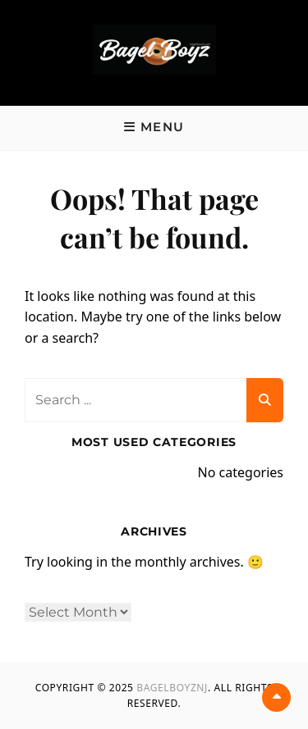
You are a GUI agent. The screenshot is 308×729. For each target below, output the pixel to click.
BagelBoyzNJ (172, 688)
